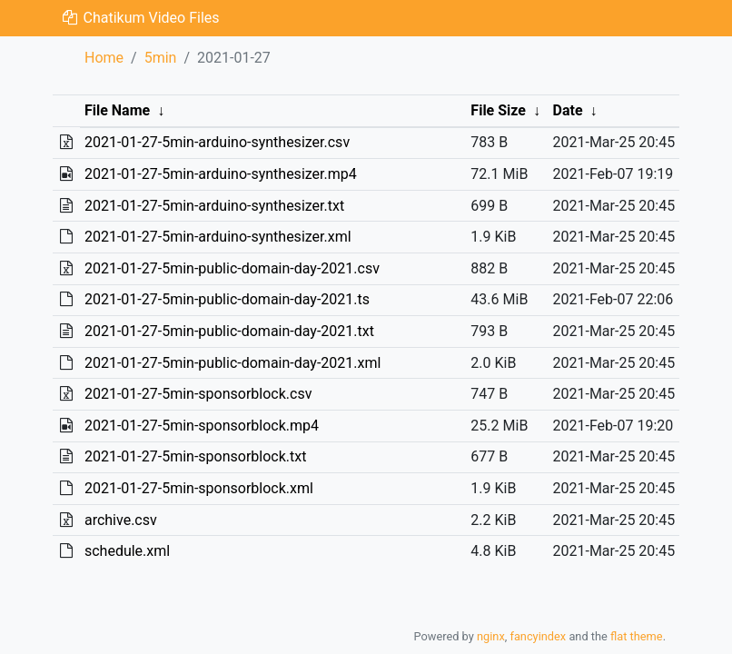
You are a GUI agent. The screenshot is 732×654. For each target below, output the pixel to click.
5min (160, 57)
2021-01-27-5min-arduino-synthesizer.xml (217, 236)
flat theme (636, 636)
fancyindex (537, 636)
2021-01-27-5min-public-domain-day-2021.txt (229, 331)
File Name (117, 110)
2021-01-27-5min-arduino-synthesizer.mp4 (220, 174)
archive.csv (120, 520)
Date (568, 110)
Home (104, 57)
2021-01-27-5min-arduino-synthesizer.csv (217, 142)
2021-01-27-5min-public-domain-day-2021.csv (232, 268)
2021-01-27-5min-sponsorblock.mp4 (201, 425)
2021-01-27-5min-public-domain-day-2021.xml (232, 363)
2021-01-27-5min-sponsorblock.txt (195, 456)
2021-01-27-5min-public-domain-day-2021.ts (227, 299)
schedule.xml (127, 551)
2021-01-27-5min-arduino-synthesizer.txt (214, 205)
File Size (498, 110)
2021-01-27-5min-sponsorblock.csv (198, 393)
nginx (491, 636)
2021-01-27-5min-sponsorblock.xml (198, 488)
